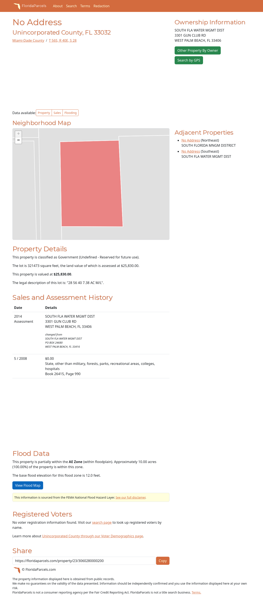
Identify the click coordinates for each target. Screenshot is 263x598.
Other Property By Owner (197, 50)
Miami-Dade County (28, 40)
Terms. (196, 592)
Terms (85, 6)
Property (44, 113)
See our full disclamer (130, 497)
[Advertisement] (90, 76)
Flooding (70, 113)
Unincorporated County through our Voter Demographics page (92, 536)
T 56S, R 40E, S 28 (63, 40)
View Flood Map (27, 485)
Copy (163, 560)
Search (71, 6)
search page (101, 522)
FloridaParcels (29, 6)
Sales (57, 113)
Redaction (102, 6)
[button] (18, 134)
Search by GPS (188, 60)
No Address (190, 140)
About (58, 6)
